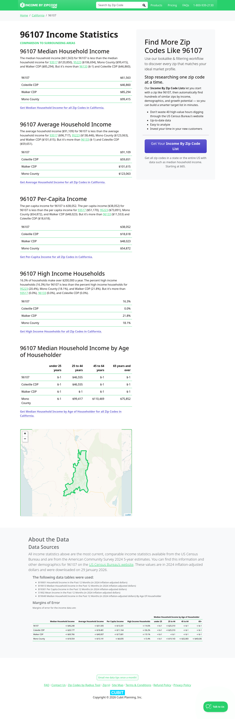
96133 (83, 66)
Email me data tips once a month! (117, 677)
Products (156, 5)
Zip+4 (106, 685)
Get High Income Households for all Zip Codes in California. (61, 331)
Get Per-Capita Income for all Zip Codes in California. (56, 257)
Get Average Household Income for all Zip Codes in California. (63, 182)
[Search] (144, 5)
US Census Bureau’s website (111, 564)
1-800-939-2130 (203, 5)
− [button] (25, 439)
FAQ (46, 685)
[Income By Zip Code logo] (38, 5)
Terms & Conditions (138, 685)
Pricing (172, 5)
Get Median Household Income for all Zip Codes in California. (62, 108)
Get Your (175, 146)
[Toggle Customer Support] (215, 707)
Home (24, 15)
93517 (54, 62)
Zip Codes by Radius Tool (84, 685)
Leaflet (128, 515)
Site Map (117, 685)
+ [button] (25, 434)
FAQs (185, 5)
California (38, 15)
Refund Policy (162, 685)
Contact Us (59, 685)
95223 (77, 62)
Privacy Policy (182, 685)
